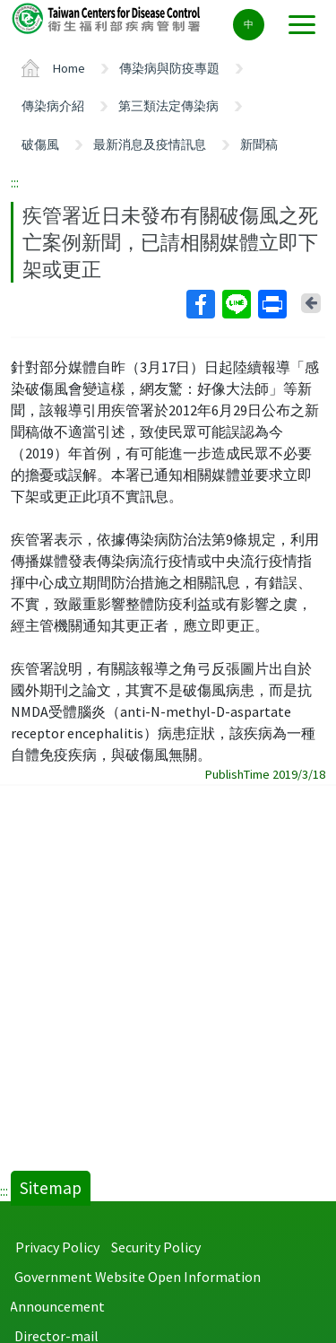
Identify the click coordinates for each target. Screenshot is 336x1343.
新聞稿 (259, 144)
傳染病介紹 (53, 106)
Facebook (200, 304)
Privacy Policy (57, 1247)
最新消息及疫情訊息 (149, 144)
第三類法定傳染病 (168, 106)
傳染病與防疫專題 (169, 68)
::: (15, 182)
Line (235, 304)
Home (69, 68)
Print (271, 304)
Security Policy (156, 1247)
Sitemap (51, 1188)
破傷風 (40, 144)
